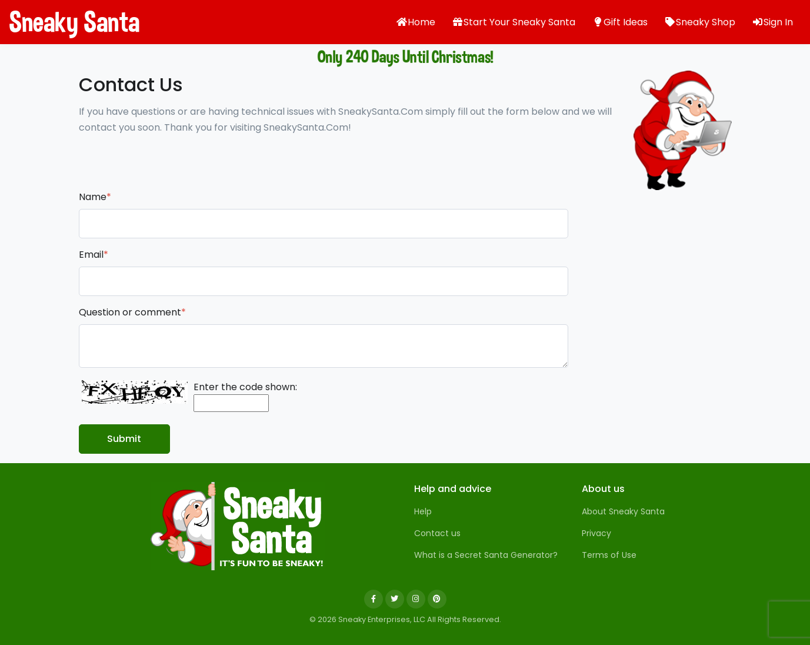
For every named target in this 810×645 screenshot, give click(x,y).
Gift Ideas (620, 22)
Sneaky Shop (699, 22)
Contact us (437, 533)
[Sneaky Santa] (238, 526)
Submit (124, 438)
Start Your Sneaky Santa (513, 22)
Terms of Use (609, 555)
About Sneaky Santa (623, 511)
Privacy (596, 533)
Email (93, 254)
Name (95, 197)
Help (423, 511)
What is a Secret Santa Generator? (486, 555)
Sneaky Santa (53, 21)
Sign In (772, 22)
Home (415, 22)
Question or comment (132, 312)
